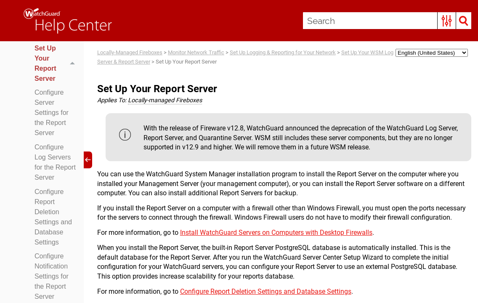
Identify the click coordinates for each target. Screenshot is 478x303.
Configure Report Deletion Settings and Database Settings (53, 217)
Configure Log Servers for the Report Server (55, 162)
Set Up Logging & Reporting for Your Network (283, 52)
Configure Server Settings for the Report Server (52, 112)
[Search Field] (387, 20)
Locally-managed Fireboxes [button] (165, 100)
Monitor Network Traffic (196, 52)
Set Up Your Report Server (57, 63)
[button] (446, 20)
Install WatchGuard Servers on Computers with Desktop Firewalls (276, 233)
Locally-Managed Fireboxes (129, 52)
